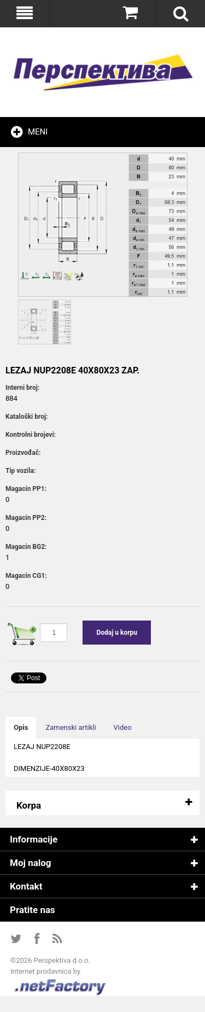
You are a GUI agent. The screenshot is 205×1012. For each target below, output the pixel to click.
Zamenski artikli (70, 727)
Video (123, 727)
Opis (21, 727)
